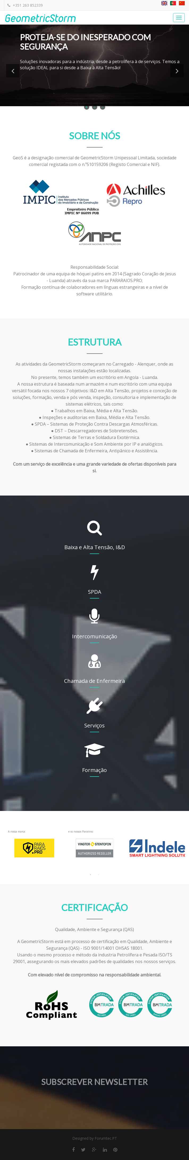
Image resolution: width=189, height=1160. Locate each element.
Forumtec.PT (106, 1138)
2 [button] (94, 107)
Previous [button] (12, 70)
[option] (155, 847)
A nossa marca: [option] (34, 847)
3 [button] (102, 107)
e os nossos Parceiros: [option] (94, 847)
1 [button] (86, 107)
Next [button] (177, 70)
